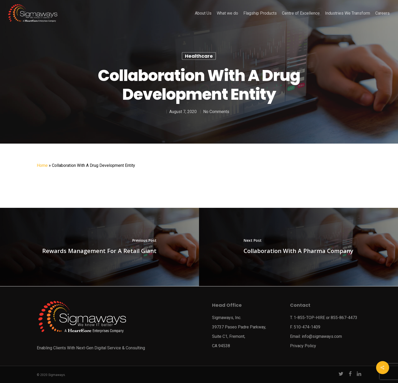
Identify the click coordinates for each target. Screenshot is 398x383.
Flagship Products (260, 13)
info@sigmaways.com (322, 336)
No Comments (216, 111)
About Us (203, 13)
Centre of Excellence (301, 13)
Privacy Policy (303, 345)
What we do (227, 13)
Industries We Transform (347, 13)
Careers (382, 13)
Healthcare (199, 56)
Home (42, 165)
